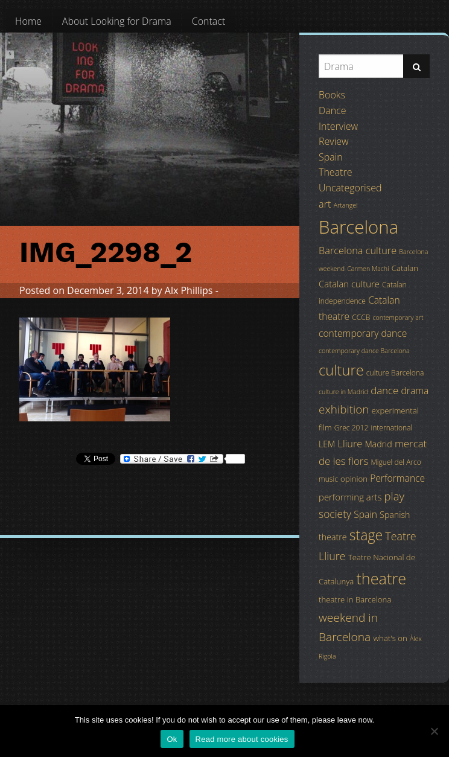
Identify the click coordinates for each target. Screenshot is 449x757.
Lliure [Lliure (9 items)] (350, 443)
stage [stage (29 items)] (366, 535)
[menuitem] (28, 21)
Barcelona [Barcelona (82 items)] (358, 227)
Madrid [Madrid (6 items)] (378, 444)
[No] (434, 731)
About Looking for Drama (116, 21)
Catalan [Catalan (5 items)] (405, 268)
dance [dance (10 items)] (384, 390)
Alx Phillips (189, 290)
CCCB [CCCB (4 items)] (361, 317)
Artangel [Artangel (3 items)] (346, 205)
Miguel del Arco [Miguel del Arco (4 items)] (396, 462)
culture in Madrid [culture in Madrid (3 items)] (343, 392)
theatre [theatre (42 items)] (381, 578)
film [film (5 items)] (325, 427)
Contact (209, 21)
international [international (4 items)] (391, 428)
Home (28, 21)
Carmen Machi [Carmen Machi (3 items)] (368, 268)
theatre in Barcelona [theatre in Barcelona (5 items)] (355, 599)
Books (332, 94)
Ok (172, 739)
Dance (332, 110)
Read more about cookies (242, 739)
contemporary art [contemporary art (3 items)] (398, 317)
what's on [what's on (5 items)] (390, 638)
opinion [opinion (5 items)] (354, 478)
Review (334, 141)
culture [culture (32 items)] (341, 370)
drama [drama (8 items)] (415, 390)
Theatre (335, 172)
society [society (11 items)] (335, 513)
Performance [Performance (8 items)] (397, 478)
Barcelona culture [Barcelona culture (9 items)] (357, 250)
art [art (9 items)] (325, 204)
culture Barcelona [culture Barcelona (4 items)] (395, 373)
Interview (338, 126)
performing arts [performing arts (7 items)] (350, 497)
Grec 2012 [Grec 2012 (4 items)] (351, 428)
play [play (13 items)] (394, 495)
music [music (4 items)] (328, 479)
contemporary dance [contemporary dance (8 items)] (363, 333)
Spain (331, 157)
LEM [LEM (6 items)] (327, 444)
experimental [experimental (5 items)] (395, 410)
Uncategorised (350, 187)
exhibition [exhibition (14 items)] (344, 409)
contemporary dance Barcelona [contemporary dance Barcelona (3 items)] (364, 351)
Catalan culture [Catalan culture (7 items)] (349, 284)
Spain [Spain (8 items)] (365, 514)
